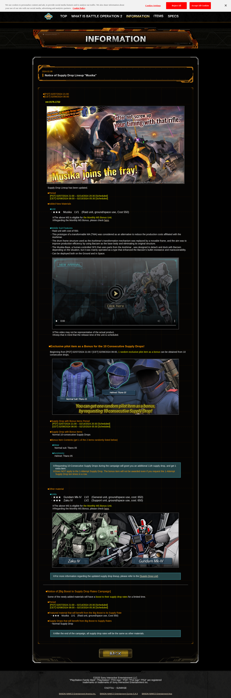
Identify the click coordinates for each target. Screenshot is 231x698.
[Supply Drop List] (149, 576)
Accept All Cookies (200, 3)
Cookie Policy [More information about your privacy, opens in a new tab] (79, 6)
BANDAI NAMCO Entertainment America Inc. (77, 694)
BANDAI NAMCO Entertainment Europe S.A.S (119, 694)
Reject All (176, 3)
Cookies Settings (153, 3)
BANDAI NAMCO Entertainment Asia (157, 694)
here (106, 220)
